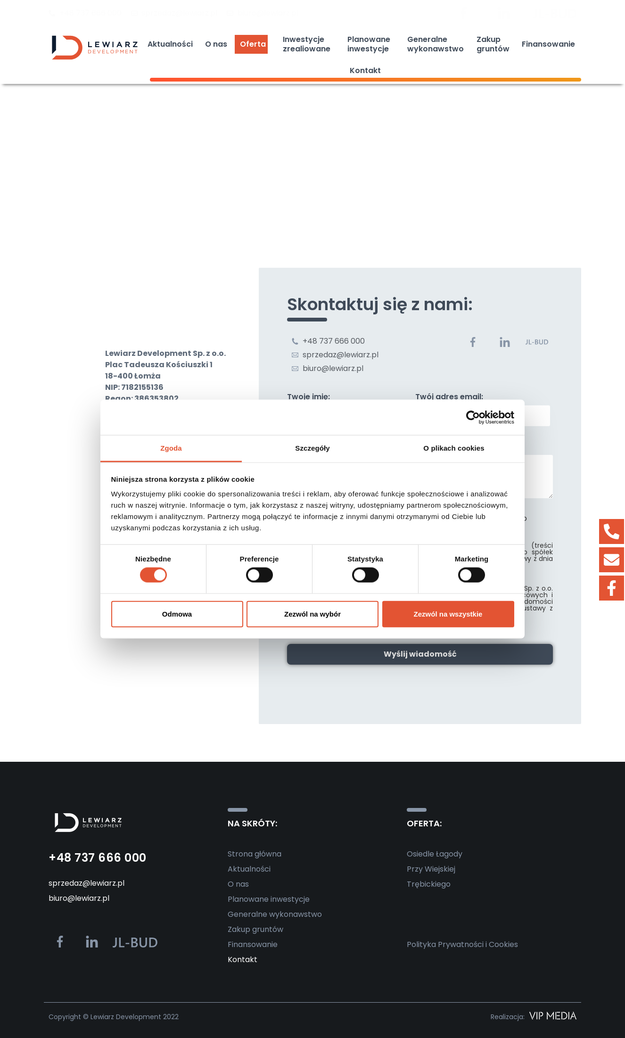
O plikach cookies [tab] (453, 448)
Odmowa (177, 614)
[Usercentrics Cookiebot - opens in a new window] (473, 417)
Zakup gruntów (255, 929)
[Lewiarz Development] (312, 202)
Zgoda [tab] (171, 448)
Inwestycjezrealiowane (309, 44)
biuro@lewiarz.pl (79, 898)
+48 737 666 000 (98, 857)
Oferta (255, 44)
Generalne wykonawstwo (275, 914)
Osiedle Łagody (434, 854)
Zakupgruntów (493, 44)
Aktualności (170, 44)
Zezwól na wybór (312, 614)
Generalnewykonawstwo (435, 44)
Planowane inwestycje (269, 899)
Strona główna (254, 854)
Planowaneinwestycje (371, 44)
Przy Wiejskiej (431, 869)
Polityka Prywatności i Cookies (462, 944)
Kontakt (365, 70)
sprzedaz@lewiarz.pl (86, 883)
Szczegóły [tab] (312, 448)
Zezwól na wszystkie (448, 614)
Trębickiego (429, 884)
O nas (216, 44)
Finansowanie (548, 44)
